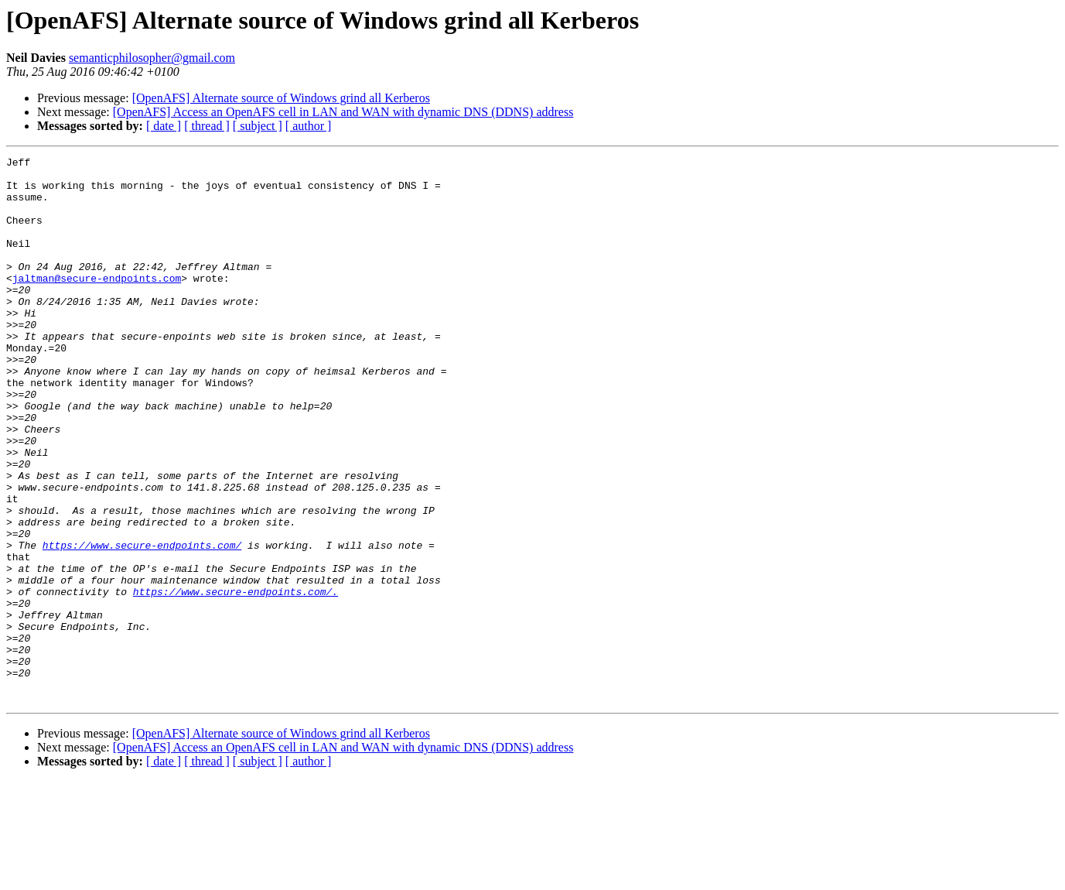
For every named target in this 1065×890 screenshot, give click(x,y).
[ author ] (308, 125)
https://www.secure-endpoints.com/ (142, 624)
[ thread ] (207, 125)
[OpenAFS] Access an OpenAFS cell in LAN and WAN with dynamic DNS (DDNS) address (343, 111)
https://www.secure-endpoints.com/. (235, 679)
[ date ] (163, 125)
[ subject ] (257, 125)
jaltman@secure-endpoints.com (96, 303)
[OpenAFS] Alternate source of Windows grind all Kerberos (281, 97)
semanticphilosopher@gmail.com (152, 57)
